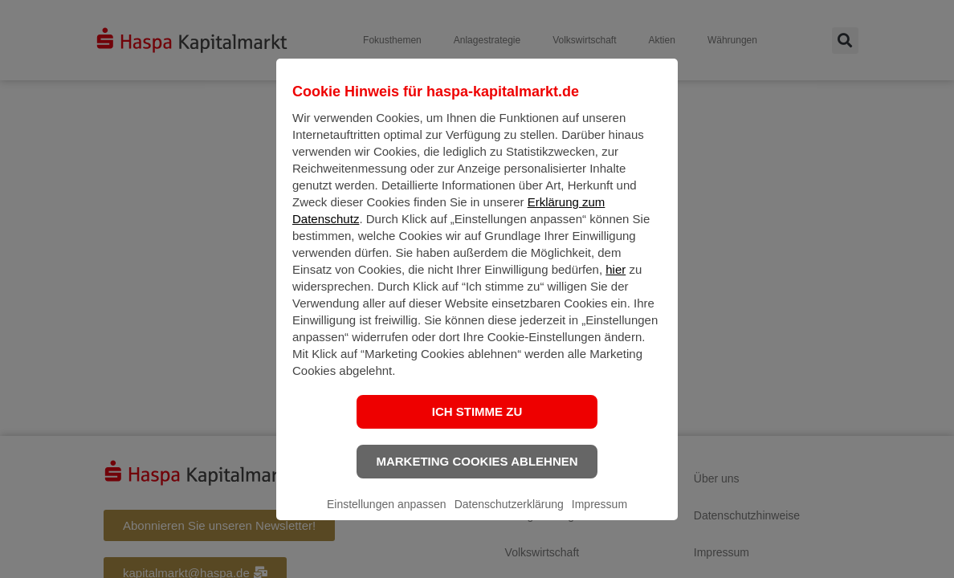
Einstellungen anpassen (386, 517)
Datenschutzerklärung (509, 517)
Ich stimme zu (477, 424)
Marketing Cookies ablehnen (476, 474)
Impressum (599, 517)
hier (615, 282)
